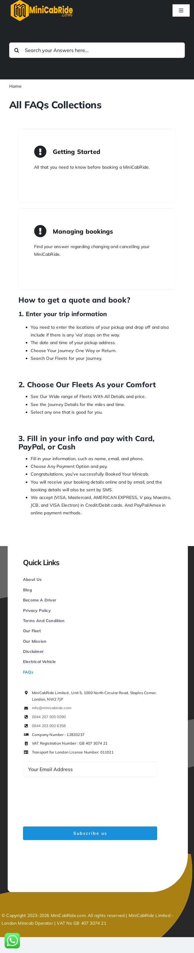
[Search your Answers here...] (97, 50)
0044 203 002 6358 (49, 725)
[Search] (17, 50)
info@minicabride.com (52, 708)
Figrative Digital (93, 871)
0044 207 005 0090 (49, 716)
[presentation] (69, 798)
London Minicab (18, 923)
